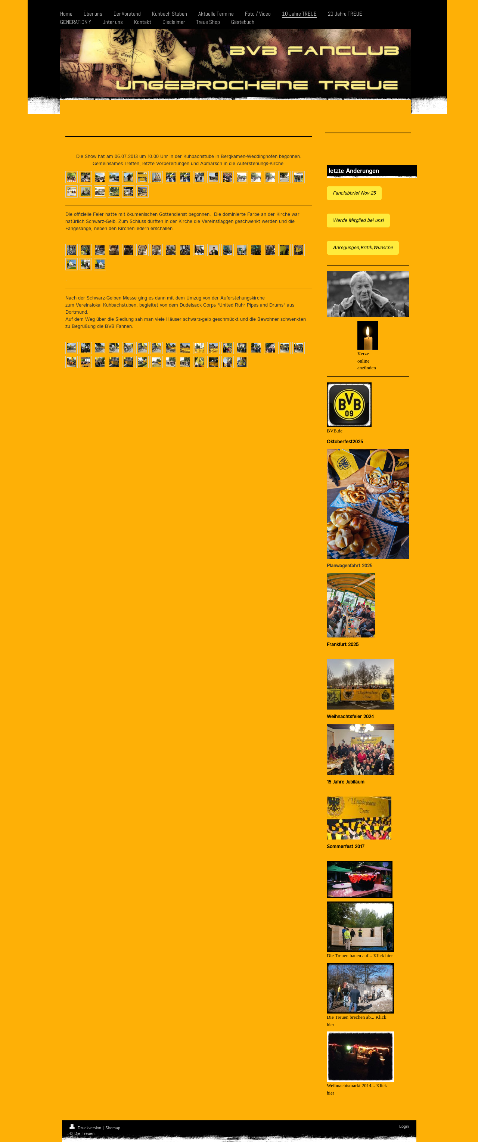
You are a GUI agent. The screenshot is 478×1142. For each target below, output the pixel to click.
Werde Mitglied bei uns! (358, 220)
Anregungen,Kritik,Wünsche (363, 247)
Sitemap (112, 1128)
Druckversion (86, 1128)
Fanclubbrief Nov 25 (354, 193)
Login (404, 1127)
